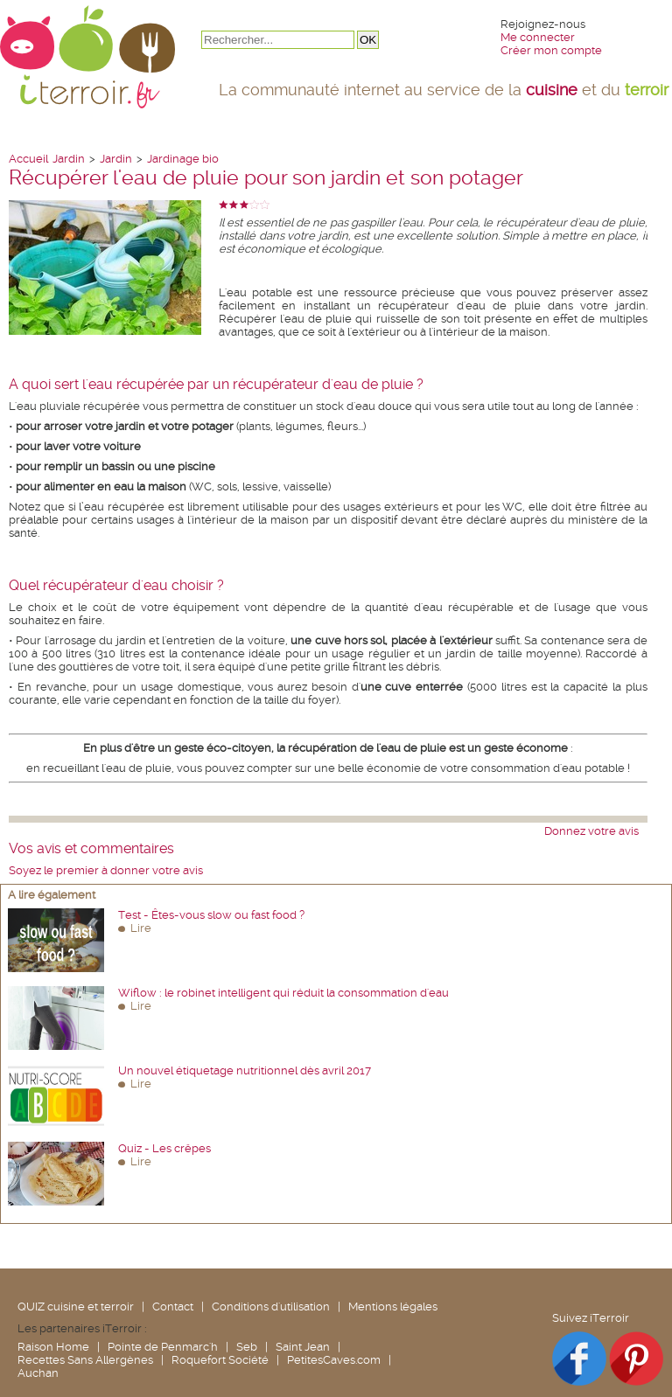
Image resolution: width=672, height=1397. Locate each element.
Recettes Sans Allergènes (85, 1359)
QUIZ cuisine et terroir (76, 1306)
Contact (172, 1306)
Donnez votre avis (591, 831)
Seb (246, 1346)
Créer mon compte (551, 50)
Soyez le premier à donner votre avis (106, 870)
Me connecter (537, 37)
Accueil (28, 158)
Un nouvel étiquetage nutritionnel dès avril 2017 (244, 1070)
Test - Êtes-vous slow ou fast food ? (211, 914)
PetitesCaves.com (334, 1359)
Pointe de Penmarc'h (163, 1346)
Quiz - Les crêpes (164, 1148)
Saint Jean (303, 1346)
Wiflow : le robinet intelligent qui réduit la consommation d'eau (283, 992)
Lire (140, 928)
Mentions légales (393, 1306)
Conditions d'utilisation (271, 1306)
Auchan (38, 1373)
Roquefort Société (220, 1359)
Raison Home (53, 1346)
